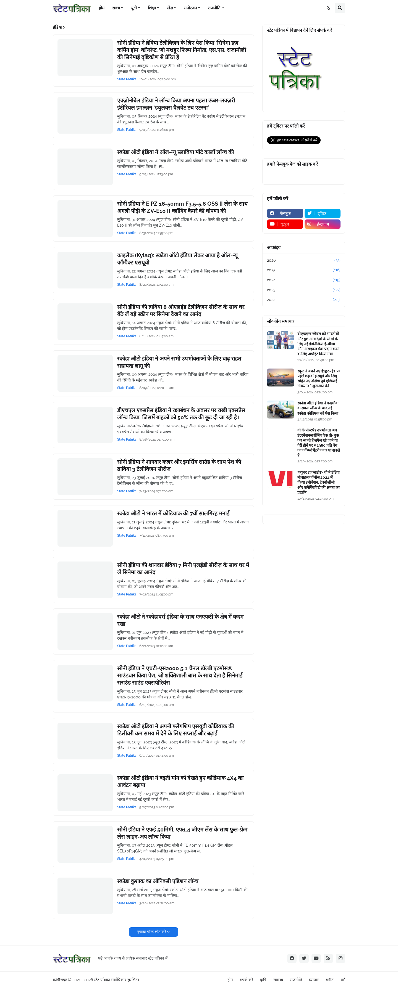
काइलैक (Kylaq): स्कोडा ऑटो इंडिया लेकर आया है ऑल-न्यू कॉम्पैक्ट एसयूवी (177, 259)
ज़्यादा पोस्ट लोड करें (151, 931)
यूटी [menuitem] (134, 8)
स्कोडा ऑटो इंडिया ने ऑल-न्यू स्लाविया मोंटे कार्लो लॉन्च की (175, 152)
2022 (304, 300)
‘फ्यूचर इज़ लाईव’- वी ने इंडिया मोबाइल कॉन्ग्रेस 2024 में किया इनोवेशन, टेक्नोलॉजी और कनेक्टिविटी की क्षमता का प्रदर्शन (318, 482)
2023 (304, 290)
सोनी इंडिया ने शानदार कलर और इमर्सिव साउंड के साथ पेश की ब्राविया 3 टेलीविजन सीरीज (179, 465)
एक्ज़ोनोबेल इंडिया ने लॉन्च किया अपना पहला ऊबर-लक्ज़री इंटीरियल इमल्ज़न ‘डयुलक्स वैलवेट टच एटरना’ (176, 104)
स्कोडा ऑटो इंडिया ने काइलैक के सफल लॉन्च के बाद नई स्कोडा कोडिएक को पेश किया (317, 408)
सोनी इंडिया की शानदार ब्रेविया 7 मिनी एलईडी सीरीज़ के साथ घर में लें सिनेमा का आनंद (183, 569)
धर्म (343, 980)
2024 (304, 280)
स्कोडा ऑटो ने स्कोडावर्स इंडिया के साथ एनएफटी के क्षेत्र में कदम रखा (180, 620)
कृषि (263, 980)
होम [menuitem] (101, 8)
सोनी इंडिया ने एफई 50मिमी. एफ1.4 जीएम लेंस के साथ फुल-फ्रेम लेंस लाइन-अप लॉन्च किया (182, 833)
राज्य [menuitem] (116, 8)
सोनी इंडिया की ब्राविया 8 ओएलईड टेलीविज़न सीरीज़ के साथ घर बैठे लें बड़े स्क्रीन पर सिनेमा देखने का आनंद (180, 310)
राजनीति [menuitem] (214, 8)
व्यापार (314, 980)
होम (230, 980)
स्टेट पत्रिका (102, 980)
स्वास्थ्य (278, 980)
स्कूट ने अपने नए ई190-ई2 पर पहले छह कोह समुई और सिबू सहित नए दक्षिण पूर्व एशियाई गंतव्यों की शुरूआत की (318, 378)
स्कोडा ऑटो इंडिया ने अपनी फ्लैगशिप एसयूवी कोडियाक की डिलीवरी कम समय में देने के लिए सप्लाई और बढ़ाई (175, 730)
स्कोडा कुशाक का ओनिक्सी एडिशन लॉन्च (157, 881)
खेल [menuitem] (170, 8)
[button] (329, 8)
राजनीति (296, 980)
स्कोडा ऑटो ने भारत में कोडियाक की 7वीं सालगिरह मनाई (173, 513)
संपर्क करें (246, 980)
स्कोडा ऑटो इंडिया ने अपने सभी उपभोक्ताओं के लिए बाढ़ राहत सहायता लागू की (179, 362)
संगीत (330, 980)
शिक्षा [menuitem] (152, 8)
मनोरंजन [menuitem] (190, 8)
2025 (304, 270)
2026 (304, 260)
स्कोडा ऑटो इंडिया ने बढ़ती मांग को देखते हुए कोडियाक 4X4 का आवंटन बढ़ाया (180, 781)
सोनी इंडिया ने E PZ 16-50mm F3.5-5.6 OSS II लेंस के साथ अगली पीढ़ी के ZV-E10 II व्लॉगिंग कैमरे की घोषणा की (182, 207)
